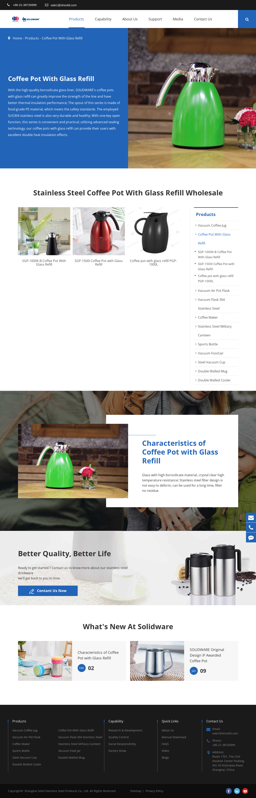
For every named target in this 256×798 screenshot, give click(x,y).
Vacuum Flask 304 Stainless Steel (80, 737)
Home (17, 38)
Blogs (165, 757)
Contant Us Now (47, 591)
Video (165, 751)
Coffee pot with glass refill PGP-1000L (153, 262)
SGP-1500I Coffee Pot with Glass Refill (99, 262)
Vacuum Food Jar (211, 353)
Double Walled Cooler (214, 380)
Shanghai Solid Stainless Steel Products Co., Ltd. (57, 791)
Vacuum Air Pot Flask (214, 290)
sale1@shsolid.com (64, 5)
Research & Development (125, 730)
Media (178, 22)
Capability (103, 22)
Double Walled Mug (212, 371)
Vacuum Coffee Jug (212, 225)
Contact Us (203, 22)
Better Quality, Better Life (64, 553)
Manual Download (174, 737)
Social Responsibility (122, 744)
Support (155, 22)
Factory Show (117, 751)
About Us (130, 22)
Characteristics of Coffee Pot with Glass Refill (98, 655)
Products (76, 22)
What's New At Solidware (128, 626)
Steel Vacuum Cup (211, 362)
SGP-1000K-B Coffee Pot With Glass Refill (44, 262)
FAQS (165, 744)
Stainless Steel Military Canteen (79, 744)
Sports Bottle (208, 344)
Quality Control (118, 737)
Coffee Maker (208, 317)
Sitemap (135, 791)
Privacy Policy (154, 791)
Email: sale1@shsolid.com (222, 731)
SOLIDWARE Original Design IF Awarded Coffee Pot (207, 655)
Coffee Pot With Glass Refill (62, 38)
